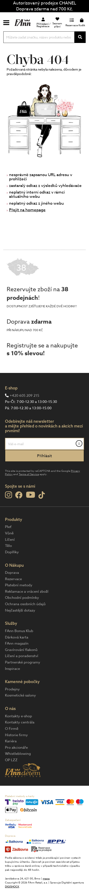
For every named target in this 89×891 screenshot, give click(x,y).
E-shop (11, 387)
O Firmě (11, 728)
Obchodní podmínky (22, 597)
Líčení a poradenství (21, 656)
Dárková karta (16, 637)
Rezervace (13, 579)
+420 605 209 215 (24, 395)
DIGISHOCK (12, 887)
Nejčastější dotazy (20, 610)
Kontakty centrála (19, 722)
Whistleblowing (18, 753)
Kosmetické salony (20, 695)
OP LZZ (11, 760)
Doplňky (12, 552)
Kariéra (11, 741)
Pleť (8, 526)
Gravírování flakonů (21, 649)
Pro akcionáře (16, 747)
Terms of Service (29, 474)
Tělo (8, 545)
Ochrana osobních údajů (25, 604)
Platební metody (18, 585)
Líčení (10, 539)
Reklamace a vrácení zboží (26, 591)
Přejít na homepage (27, 210)
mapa (46, 879)
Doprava (12, 572)
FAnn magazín (16, 643)
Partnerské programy (22, 662)
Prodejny (12, 689)
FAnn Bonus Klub (19, 630)
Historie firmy (16, 735)
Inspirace (12, 668)
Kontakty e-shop (18, 716)
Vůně (9, 533)
